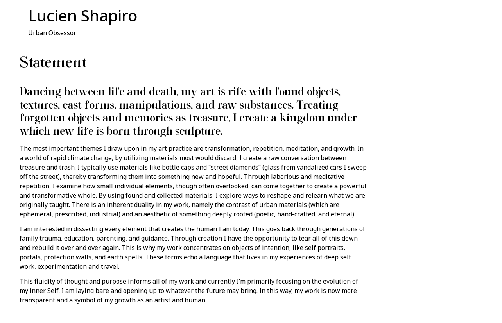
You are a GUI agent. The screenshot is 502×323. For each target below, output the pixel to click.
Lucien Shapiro (82, 15)
